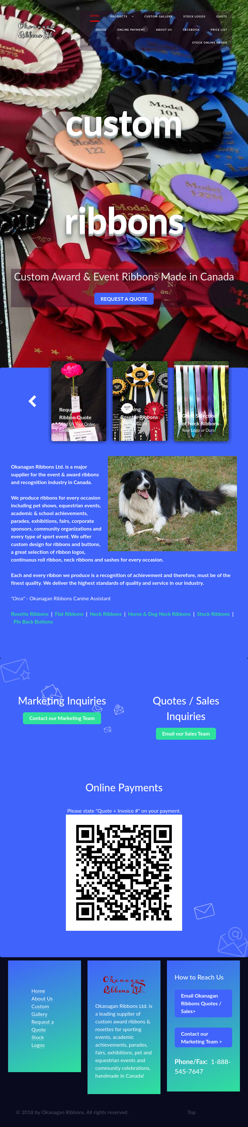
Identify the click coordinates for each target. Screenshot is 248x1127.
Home (38, 991)
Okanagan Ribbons (63, 1112)
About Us (42, 998)
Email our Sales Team (186, 733)
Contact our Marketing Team (62, 718)
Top (191, 1112)
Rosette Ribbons (29, 614)
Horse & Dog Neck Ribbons (159, 614)
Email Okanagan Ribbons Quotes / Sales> (201, 1003)
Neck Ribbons (105, 614)
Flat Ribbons (69, 614)
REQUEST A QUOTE (123, 299)
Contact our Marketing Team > (201, 1037)
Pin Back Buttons (33, 621)
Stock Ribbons (213, 614)
